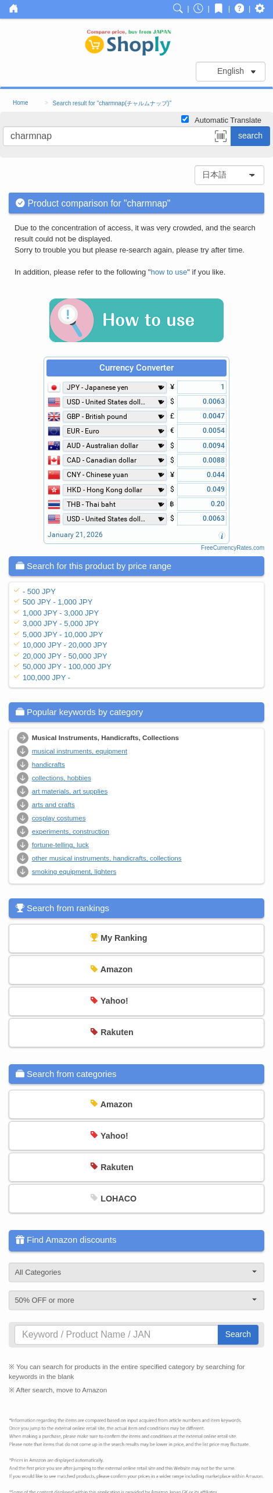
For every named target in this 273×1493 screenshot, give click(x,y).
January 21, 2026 (75, 535)
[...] (117, 136)
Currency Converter (136, 367)
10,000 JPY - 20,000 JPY (65, 645)
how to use (168, 272)
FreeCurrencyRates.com (232, 548)
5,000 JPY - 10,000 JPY (63, 634)
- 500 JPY (39, 591)
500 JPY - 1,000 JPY (57, 602)
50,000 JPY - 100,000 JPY (67, 666)
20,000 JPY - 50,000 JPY (65, 656)
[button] (220, 137)
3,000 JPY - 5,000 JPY (61, 623)
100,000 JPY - (46, 677)
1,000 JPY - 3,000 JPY (61, 613)
